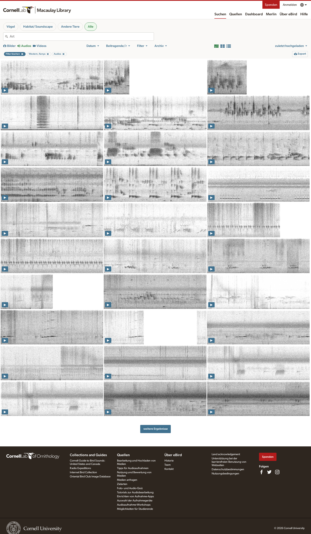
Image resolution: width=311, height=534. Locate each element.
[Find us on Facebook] (261, 472)
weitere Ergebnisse (155, 428)
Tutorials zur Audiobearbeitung (135, 492)
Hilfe (304, 14)
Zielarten (122, 484)
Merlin (271, 14)
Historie (169, 460)
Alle (90, 26)
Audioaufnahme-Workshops (134, 504)
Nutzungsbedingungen (225, 473)
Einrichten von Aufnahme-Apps (135, 496)
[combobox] (82, 37)
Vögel (11, 26)
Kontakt (169, 469)
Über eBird (288, 14)
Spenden (271, 4)
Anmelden (290, 4)
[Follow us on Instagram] (277, 472)
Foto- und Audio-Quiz (130, 488)
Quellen (235, 14)
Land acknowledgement (226, 454)
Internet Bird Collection (83, 472)
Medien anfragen (127, 480)
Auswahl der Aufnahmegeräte (134, 500)
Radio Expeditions (80, 468)
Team (167, 464)
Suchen (220, 14)
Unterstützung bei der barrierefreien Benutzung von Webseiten (229, 462)
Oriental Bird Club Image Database (90, 476)
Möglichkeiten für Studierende (135, 509)
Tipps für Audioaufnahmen (133, 468)
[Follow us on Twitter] (269, 472)
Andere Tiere (70, 26)
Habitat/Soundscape (38, 26)
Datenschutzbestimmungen (228, 469)
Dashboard (254, 14)
